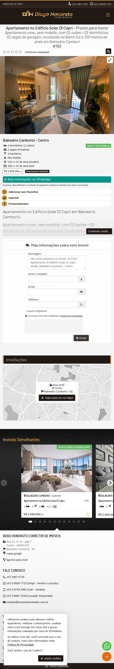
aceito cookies (51, 658)
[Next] (110, 483)
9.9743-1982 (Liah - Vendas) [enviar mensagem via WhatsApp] (26, 589)
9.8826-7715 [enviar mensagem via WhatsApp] (102, 4)
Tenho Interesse (57, 666)
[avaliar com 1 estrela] (4, 52)
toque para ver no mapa (57, 397)
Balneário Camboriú (19, 140)
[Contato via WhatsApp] (106, 646)
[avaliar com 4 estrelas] (16, 52)
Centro (43, 140)
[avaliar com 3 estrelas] (12, 52)
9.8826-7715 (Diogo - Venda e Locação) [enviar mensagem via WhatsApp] (32, 583)
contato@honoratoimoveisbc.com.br (27, 602)
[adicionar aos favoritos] (88, 514)
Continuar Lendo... (99, 231)
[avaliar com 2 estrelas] (8, 52)
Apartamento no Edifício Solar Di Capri (39, 27)
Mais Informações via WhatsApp (27, 179)
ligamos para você (17, 559)
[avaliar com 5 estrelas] (20, 52)
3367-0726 (80, 4)
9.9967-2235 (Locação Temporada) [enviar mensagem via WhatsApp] (30, 595)
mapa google (14, 553)
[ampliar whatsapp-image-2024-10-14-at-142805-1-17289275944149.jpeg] (54, 94)
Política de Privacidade (20, 644)
